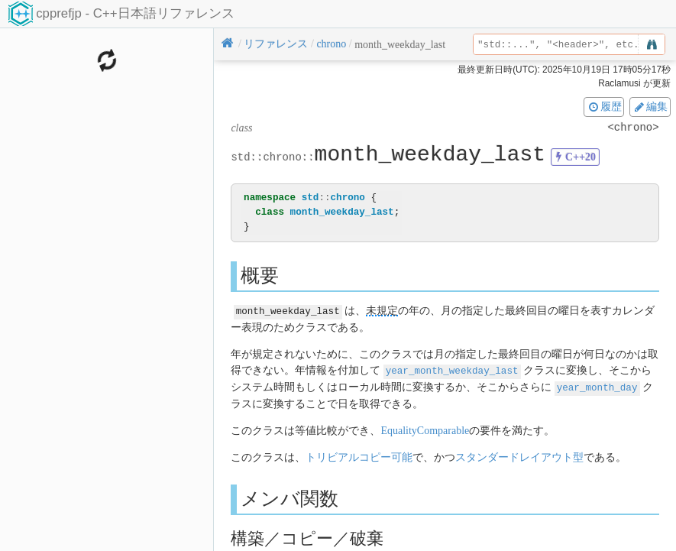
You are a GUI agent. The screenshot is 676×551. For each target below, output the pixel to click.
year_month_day (597, 385)
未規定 (382, 310)
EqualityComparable (424, 428)
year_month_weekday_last (452, 369)
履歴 (604, 106)
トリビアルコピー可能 (359, 455)
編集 (650, 106)
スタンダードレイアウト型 (519, 455)
